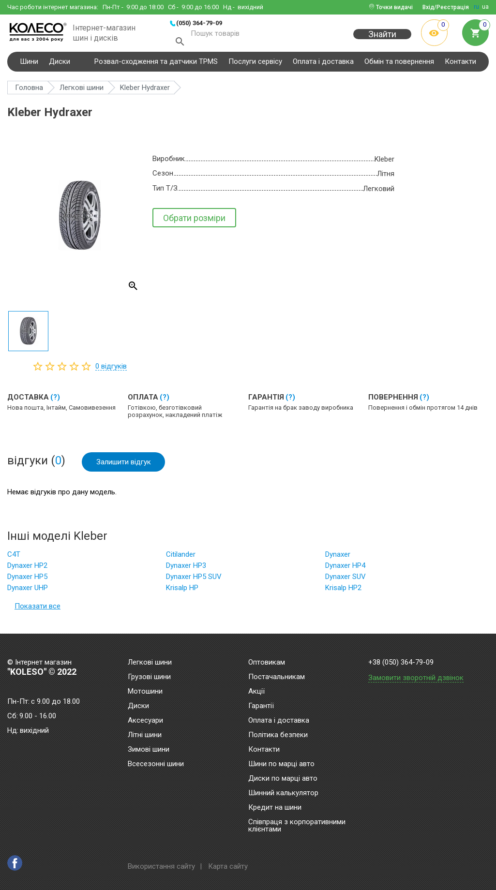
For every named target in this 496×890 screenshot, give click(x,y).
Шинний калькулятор (283, 793)
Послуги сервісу (255, 64)
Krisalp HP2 (343, 591)
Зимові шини (148, 750)
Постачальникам (276, 677)
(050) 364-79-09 (199, 23)
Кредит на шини (274, 808)
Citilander (180, 558)
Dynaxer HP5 (27, 580)
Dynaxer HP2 (27, 569)
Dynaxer (337, 558)
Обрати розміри (194, 221)
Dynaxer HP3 (186, 569)
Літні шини (145, 735)
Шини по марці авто (281, 764)
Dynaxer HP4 (345, 569)
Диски (59, 64)
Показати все (37, 610)
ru (476, 6)
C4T (13, 558)
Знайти (382, 39)
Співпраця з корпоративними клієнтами (297, 825)
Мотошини (145, 692)
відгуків (111, 369)
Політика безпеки (278, 735)
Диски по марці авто (282, 779)
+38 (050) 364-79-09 (401, 662)
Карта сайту (228, 866)
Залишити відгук (123, 465)
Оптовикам (266, 663)
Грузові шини (149, 677)
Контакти (460, 64)
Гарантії (261, 706)
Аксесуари (145, 721)
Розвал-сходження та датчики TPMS (156, 64)
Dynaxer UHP (27, 591)
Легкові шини (150, 663)
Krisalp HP (182, 591)
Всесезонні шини (156, 764)
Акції (256, 692)
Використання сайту (161, 866)
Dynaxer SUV (345, 580)
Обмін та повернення (399, 64)
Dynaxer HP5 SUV (194, 580)
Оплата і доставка (323, 64)
